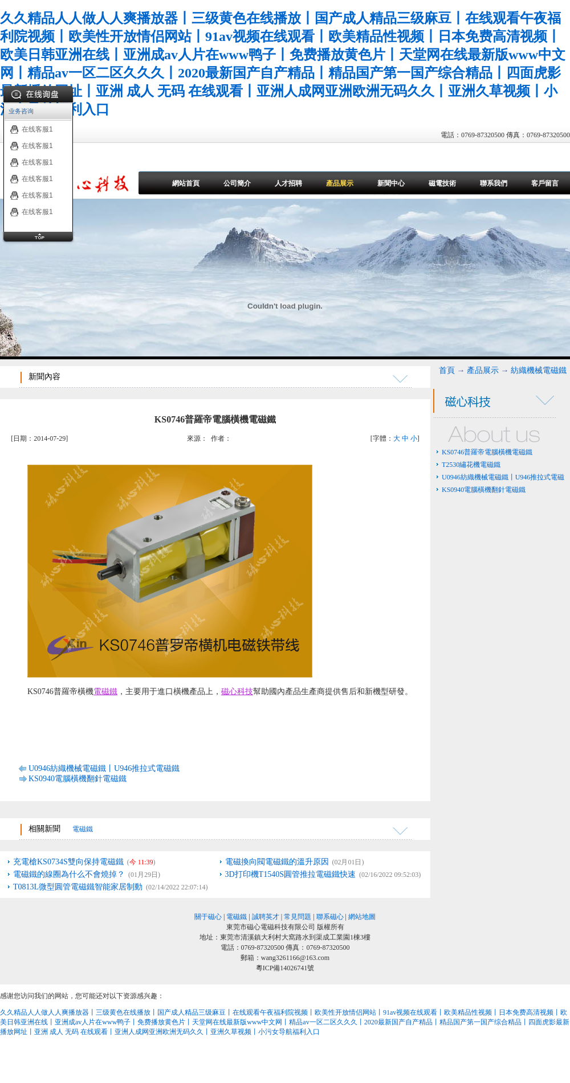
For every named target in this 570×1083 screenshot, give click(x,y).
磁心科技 (237, 691)
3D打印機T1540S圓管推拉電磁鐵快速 (290, 874)
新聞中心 (391, 183)
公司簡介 (237, 183)
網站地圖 (362, 917)
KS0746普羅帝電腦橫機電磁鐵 (487, 452)
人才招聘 (288, 183)
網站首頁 (185, 183)
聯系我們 (493, 183)
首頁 (447, 370)
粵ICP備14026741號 (285, 968)
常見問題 (297, 917)
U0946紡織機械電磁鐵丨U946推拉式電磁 (503, 477)
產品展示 (339, 183)
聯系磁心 (330, 917)
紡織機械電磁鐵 (539, 370)
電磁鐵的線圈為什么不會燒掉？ (69, 874)
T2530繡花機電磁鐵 (471, 465)
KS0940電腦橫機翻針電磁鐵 (77, 778)
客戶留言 (545, 183)
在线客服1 (31, 129)
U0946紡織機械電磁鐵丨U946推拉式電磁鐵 (104, 768)
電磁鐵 (105, 691)
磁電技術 (442, 183)
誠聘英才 (265, 917)
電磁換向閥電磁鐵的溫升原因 (277, 862)
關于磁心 (208, 917)
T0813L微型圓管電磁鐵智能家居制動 (77, 887)
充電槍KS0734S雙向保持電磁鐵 (68, 862)
